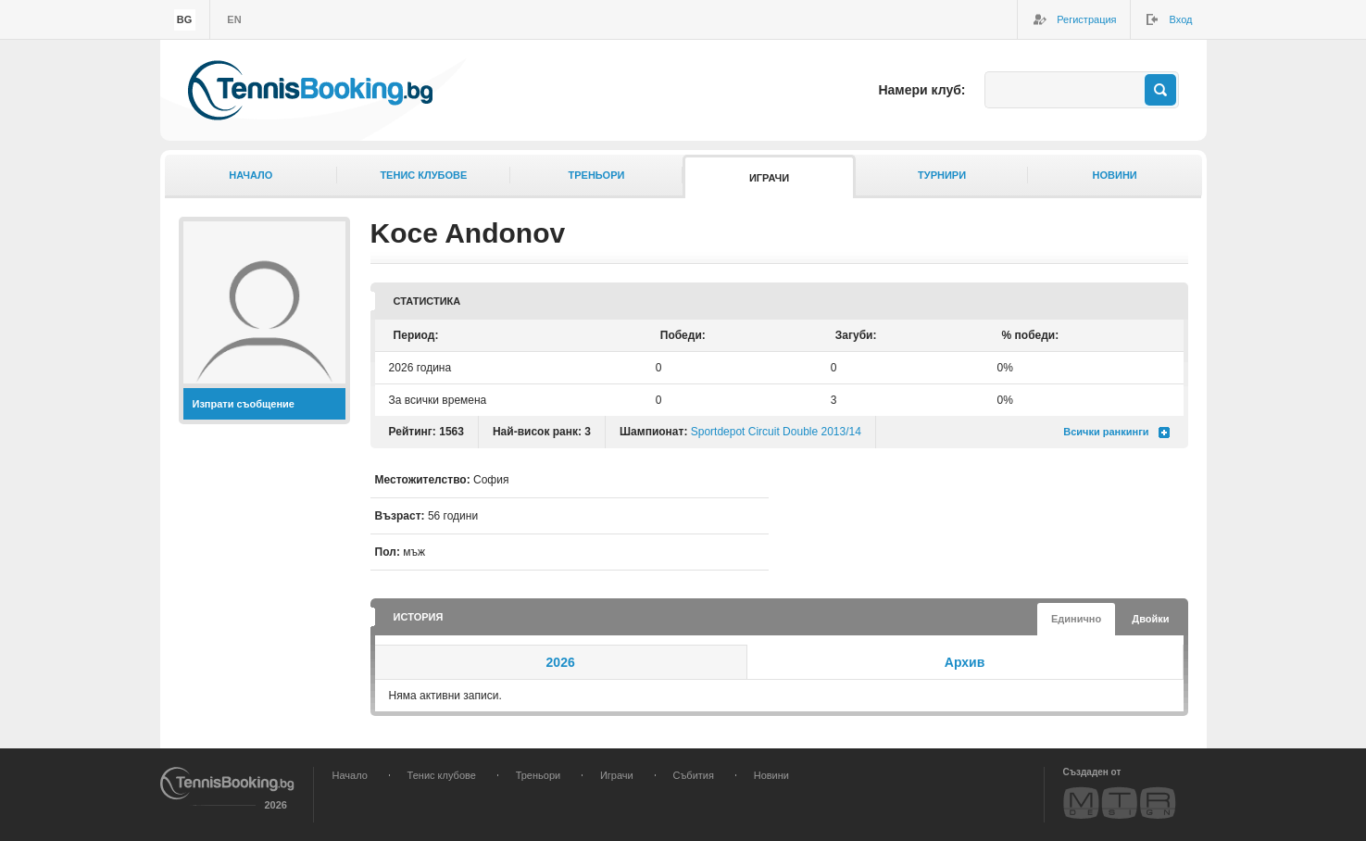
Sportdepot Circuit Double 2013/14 (776, 431)
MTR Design (1119, 802)
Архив (964, 662)
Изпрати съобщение (244, 403)
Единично (1076, 618)
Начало (250, 175)
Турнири (942, 175)
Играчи (769, 177)
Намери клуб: (921, 89)
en (234, 19)
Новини (1115, 175)
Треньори (596, 175)
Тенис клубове (423, 175)
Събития (693, 775)
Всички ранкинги (1105, 431)
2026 (560, 662)
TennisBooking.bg (310, 90)
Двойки (1150, 618)
